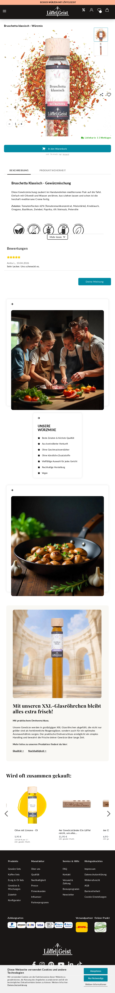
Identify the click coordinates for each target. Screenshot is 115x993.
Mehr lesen (56, 236)
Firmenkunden (38, 891)
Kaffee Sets (14, 874)
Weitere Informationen (95, 984)
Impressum (90, 868)
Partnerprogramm (40, 902)
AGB (87, 885)
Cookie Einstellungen (95, 896)
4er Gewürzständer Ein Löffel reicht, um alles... (75, 831)
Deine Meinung (95, 281)
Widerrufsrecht (92, 880)
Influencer (36, 896)
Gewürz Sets (14, 868)
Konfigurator (14, 900)
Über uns (35, 868)
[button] (92, 10)
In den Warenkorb (57, 148)
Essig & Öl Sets (16, 880)
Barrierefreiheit (92, 891)
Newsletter (68, 894)
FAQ (65, 868)
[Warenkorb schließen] (4, 11)
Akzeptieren (95, 971)
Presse (34, 885)
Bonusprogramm (71, 889)
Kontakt (67, 874)
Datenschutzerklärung (17, 985)
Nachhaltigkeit (38, 880)
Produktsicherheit (53, 170)
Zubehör (12, 894)
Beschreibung (19, 170)
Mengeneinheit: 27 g (102, 134)
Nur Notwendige (95, 978)
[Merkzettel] (99, 10)
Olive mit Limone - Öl (26, 830)
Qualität (35, 874)
